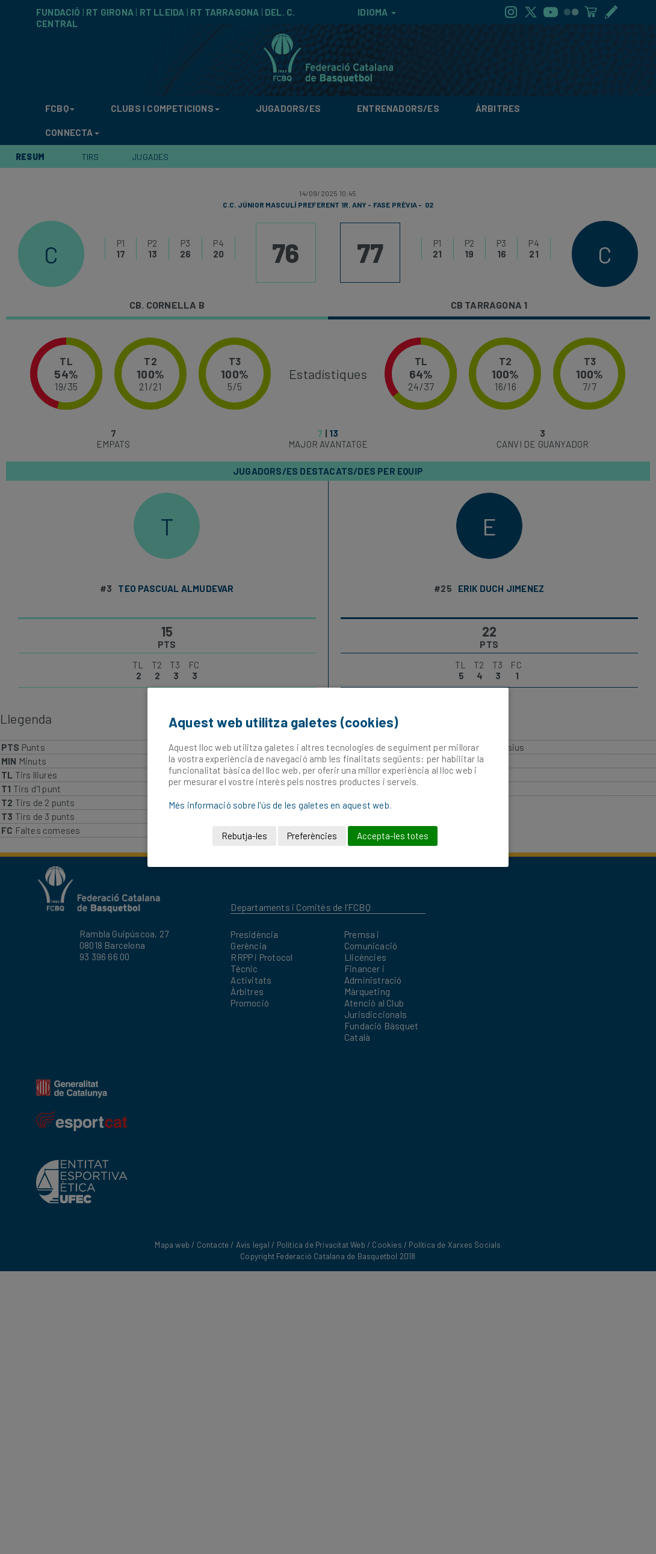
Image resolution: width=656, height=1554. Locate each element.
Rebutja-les (244, 835)
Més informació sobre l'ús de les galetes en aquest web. (280, 805)
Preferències (312, 835)
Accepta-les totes (393, 835)
